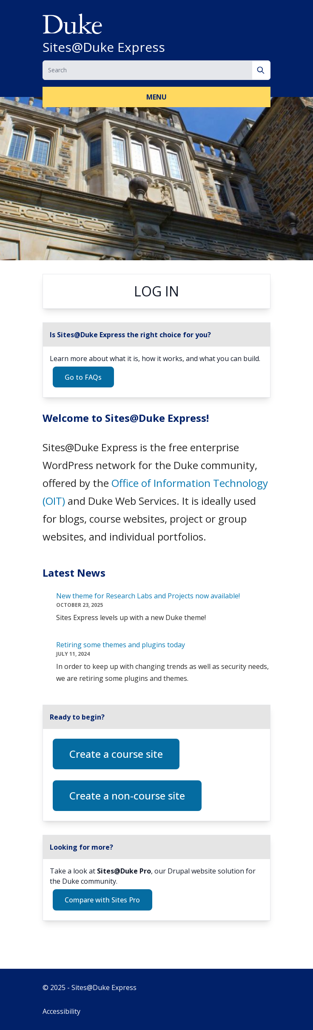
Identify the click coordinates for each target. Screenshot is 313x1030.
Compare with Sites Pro (102, 900)
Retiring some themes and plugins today (120, 644)
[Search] (261, 70)
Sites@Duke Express (104, 47)
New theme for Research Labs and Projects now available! (148, 595)
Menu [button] (156, 97)
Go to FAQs (83, 377)
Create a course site (116, 754)
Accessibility (61, 1011)
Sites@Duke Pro (124, 871)
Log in (156, 291)
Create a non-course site (127, 795)
